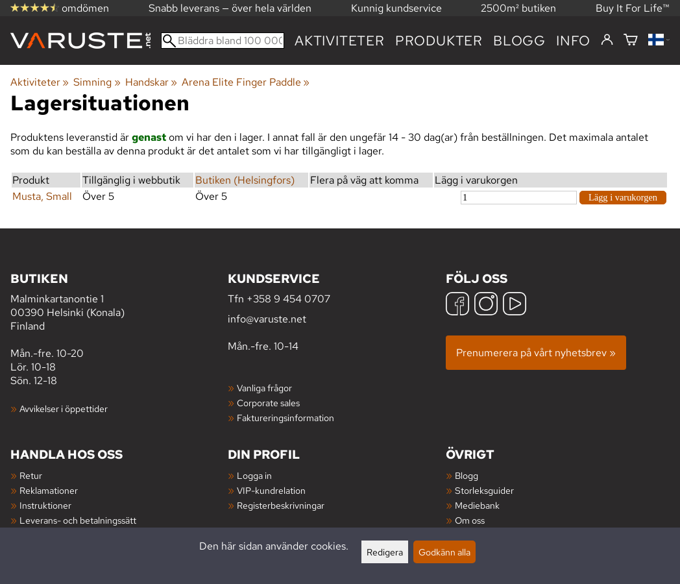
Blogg (466, 475)
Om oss (470, 520)
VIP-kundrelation (271, 490)
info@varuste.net (267, 319)
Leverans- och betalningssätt (77, 520)
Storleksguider (484, 490)
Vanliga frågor (264, 388)
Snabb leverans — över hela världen (230, 8)
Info (573, 40)
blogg (519, 40)
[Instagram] (486, 305)
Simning (96, 82)
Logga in (254, 475)
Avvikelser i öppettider (63, 408)
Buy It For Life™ (633, 8)
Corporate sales (268, 402)
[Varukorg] (631, 40)
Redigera (385, 552)
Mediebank (477, 505)
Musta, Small (42, 196)
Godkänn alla (444, 552)
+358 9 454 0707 (288, 299)
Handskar (151, 82)
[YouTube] (514, 305)
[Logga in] (607, 40)
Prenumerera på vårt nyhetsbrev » (536, 352)
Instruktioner (45, 505)
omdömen (59, 8)
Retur (30, 475)
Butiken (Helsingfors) (245, 180)
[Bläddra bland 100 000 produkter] (222, 40)
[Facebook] (457, 305)
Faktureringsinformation (285, 417)
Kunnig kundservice (396, 8)
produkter (439, 40)
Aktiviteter (340, 40)
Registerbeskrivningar (280, 505)
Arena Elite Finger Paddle (246, 82)
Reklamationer (48, 490)
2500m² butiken (518, 8)
